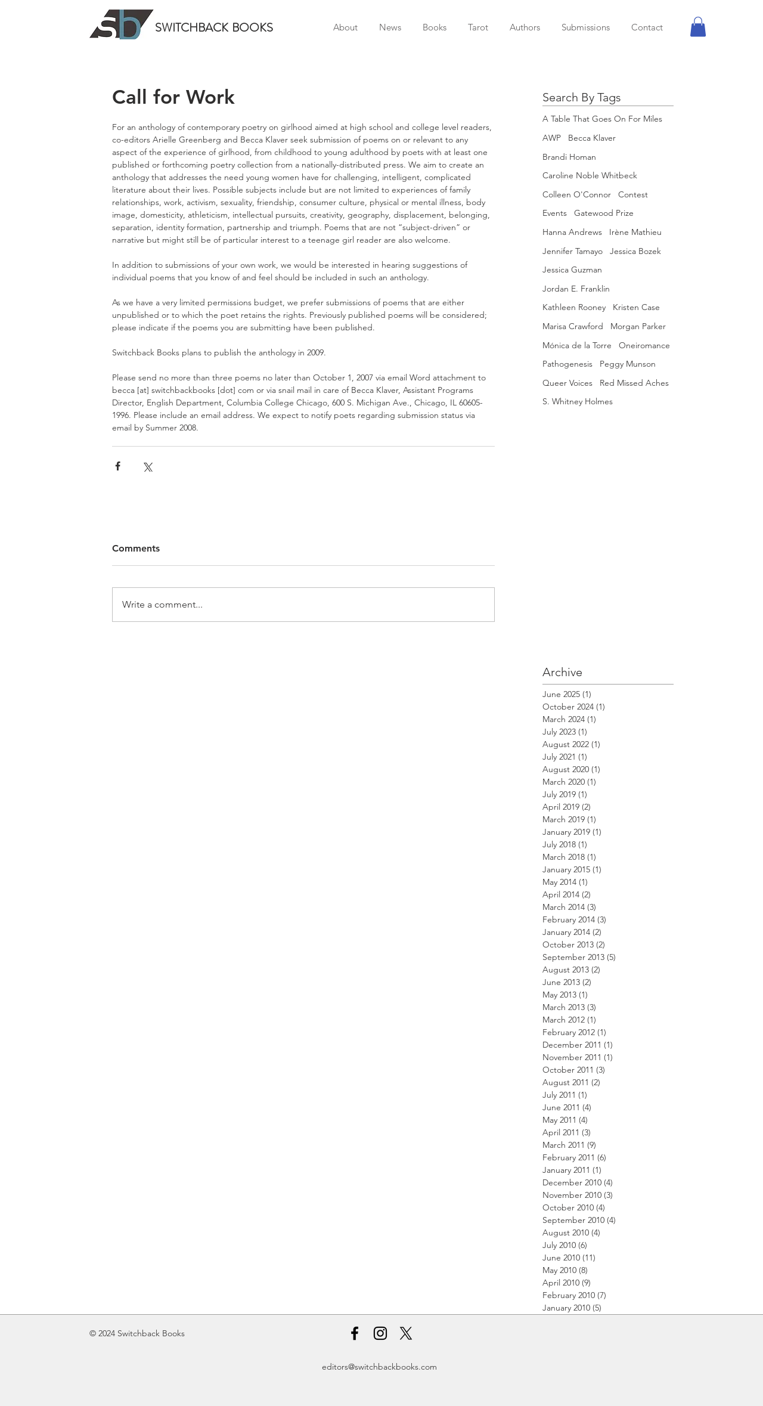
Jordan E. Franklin (576, 288)
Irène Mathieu (635, 232)
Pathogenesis (567, 363)
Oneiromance (644, 345)
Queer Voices (567, 382)
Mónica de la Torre (577, 345)
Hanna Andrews (572, 232)
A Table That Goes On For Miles (602, 118)
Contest (633, 194)
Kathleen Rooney (574, 307)
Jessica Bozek (635, 251)
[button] (698, 26)
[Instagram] (380, 1333)
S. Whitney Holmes (577, 401)
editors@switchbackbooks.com (379, 1366)
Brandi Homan (569, 156)
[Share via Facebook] (117, 466)
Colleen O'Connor (576, 194)
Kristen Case (636, 307)
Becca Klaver (592, 137)
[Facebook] (355, 1333)
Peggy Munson (628, 363)
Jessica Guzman (572, 269)
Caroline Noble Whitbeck (589, 175)
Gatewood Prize (604, 213)
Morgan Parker (638, 326)
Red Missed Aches (634, 382)
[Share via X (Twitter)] (147, 466)
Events (554, 213)
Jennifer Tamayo (572, 251)
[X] (406, 1333)
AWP (551, 137)
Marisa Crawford (572, 326)
